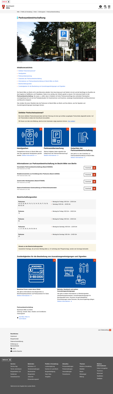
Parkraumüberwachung (25, 76)
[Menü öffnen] (109, 7)
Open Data (48, 374)
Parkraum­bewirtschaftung (53, 11)
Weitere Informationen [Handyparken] (28, 155)
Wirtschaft (100, 373)
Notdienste (13, 374)
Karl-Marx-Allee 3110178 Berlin (24, 317)
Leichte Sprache (16, 351)
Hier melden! (71, 121)
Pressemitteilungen (67, 366)
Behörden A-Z (32, 366)
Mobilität (82, 369)
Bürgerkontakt (14, 339)
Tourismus (100, 370)
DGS (12, 348)
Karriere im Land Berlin (51, 369)
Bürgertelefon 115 (15, 371)
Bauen (81, 371)
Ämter (35, 11)
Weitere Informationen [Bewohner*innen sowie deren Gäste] (23, 295)
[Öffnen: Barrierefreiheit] (100, 7)
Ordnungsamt (41, 11)
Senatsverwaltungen (33, 369)
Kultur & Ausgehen (102, 368)
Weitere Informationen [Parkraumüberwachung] (50, 155)
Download (88, 167)
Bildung (82, 376)
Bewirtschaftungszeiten (25, 83)
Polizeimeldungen (67, 369)
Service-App (13, 366)
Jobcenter (30, 376)
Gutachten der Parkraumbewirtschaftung (30, 78)
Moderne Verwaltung (85, 366)
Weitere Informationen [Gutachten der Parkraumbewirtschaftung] (77, 157)
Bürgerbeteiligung (50, 371)
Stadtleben (100, 376)
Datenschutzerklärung (16, 341)
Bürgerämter (31, 374)
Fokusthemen (66, 374)
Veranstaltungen (67, 371)
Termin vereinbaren (16, 369)
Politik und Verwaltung (26, 11)
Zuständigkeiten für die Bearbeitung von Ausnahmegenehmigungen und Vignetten (41, 86)
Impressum (13, 336)
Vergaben (48, 376)
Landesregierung (50, 366)
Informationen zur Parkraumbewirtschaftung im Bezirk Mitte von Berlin (38, 81)
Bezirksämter (31, 371)
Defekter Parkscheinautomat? (26, 71)
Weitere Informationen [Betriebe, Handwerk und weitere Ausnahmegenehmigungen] (63, 301)
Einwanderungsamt (33, 379)
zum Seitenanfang (103, 330)
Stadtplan (99, 378)
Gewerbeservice (15, 376)
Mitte (18, 11)
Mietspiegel (83, 374)
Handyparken (22, 73)
